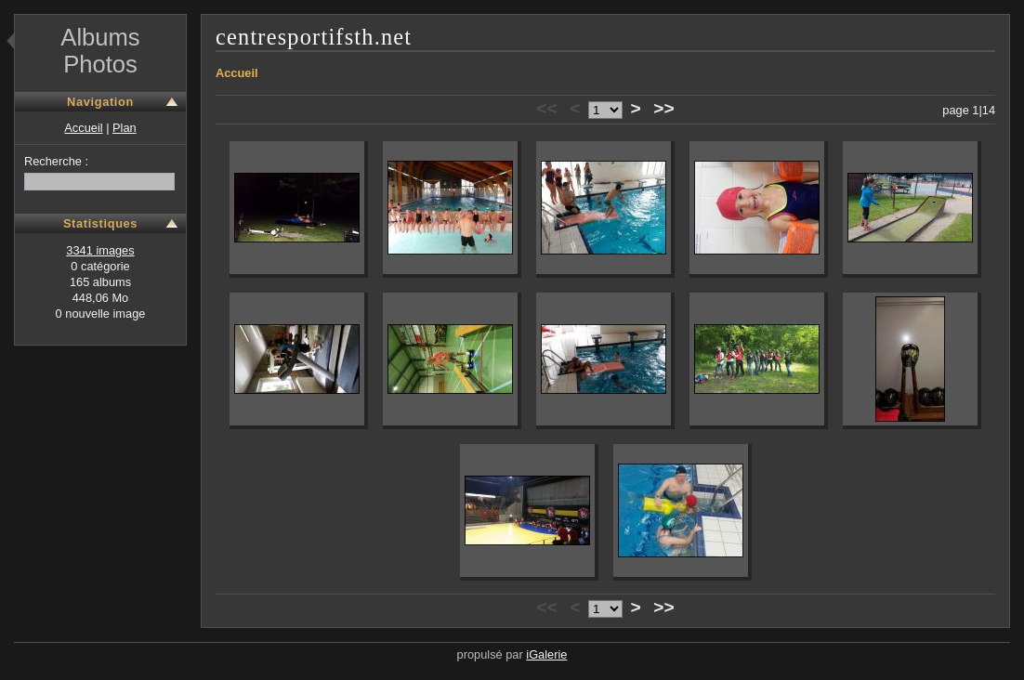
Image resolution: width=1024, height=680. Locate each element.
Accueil (83, 128)
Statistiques (100, 223)
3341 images (100, 250)
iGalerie (546, 654)
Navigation (100, 102)
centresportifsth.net (314, 36)
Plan (124, 128)
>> (663, 108)
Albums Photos (99, 50)
